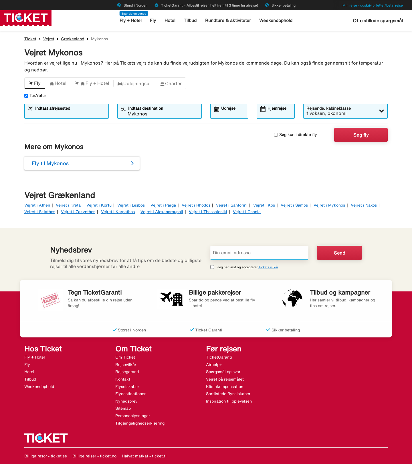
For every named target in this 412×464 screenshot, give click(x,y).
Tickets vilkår (268, 267)
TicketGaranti (219, 357)
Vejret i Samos (294, 205)
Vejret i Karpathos (118, 212)
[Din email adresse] (259, 253)
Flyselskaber (127, 387)
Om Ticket (125, 357)
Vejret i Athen (37, 205)
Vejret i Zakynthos (78, 212)
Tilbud (190, 20)
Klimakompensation (224, 387)
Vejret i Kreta (68, 205)
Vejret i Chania (247, 212)
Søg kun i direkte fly (295, 135)
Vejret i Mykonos (329, 205)
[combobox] (70, 113)
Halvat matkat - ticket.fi (144, 456)
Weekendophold (276, 20)
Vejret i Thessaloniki (208, 212)
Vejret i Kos (264, 205)
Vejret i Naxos (364, 205)
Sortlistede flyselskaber (228, 394)
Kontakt (122, 379)
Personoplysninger (132, 416)
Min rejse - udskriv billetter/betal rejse (372, 5)
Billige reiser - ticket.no (94, 456)
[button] (35, 83)
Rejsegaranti (127, 372)
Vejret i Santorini (231, 205)
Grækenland (72, 39)
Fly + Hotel (131, 20)
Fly (153, 20)
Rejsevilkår (125, 365)
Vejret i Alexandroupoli (161, 212)
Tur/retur (35, 95)
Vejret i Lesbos (131, 205)
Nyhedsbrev (126, 401)
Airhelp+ (214, 365)
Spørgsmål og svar (223, 372)
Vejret (48, 39)
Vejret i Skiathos (39, 212)
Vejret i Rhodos (196, 205)
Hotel (170, 20)
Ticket (30, 39)
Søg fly (361, 135)
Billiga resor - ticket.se (45, 456)
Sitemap (123, 408)
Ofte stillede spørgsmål (378, 20)
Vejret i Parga (163, 205)
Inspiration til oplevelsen (229, 401)
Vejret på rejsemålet (225, 379)
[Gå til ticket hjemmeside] (26, 17)
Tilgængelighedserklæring (140, 423)
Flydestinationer (130, 394)
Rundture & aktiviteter (228, 20)
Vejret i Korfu (99, 205)
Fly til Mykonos (50, 163)
